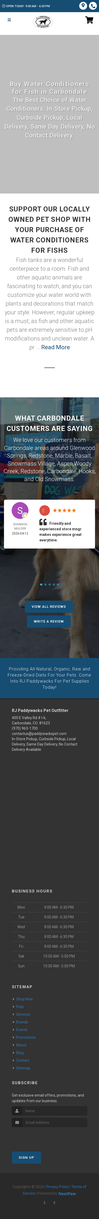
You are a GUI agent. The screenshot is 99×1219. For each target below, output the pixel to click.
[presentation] (40, 1135)
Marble (64, 455)
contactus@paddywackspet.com (39, 731)
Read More (55, 347)
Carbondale (61, 470)
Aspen (65, 462)
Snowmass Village (31, 462)
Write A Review (49, 620)
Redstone (41, 455)
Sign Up (26, 1155)
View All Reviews (49, 605)
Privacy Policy (57, 1185)
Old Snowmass (54, 478)
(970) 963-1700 (25, 726)
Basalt (83, 455)
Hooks (87, 470)
